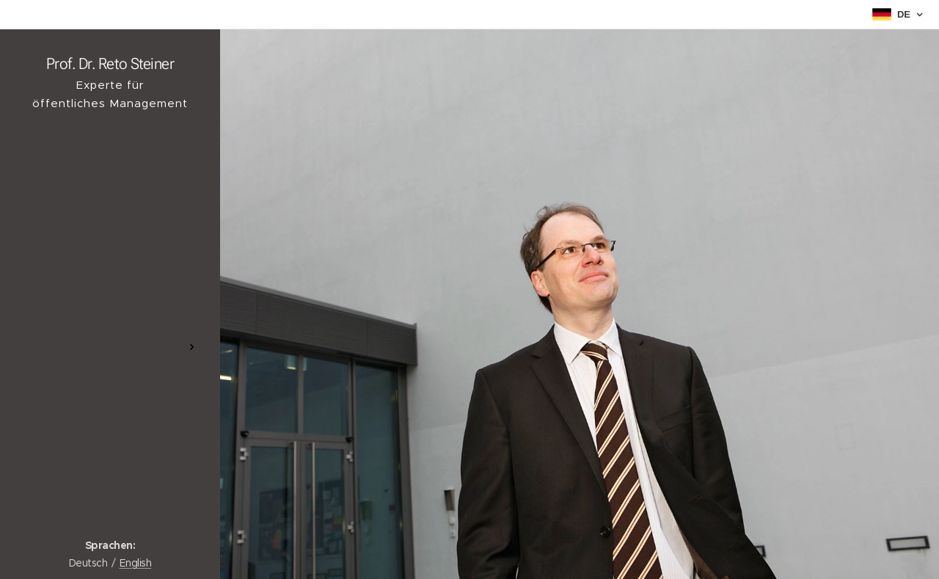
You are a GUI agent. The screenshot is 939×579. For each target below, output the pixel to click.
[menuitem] (110, 303)
